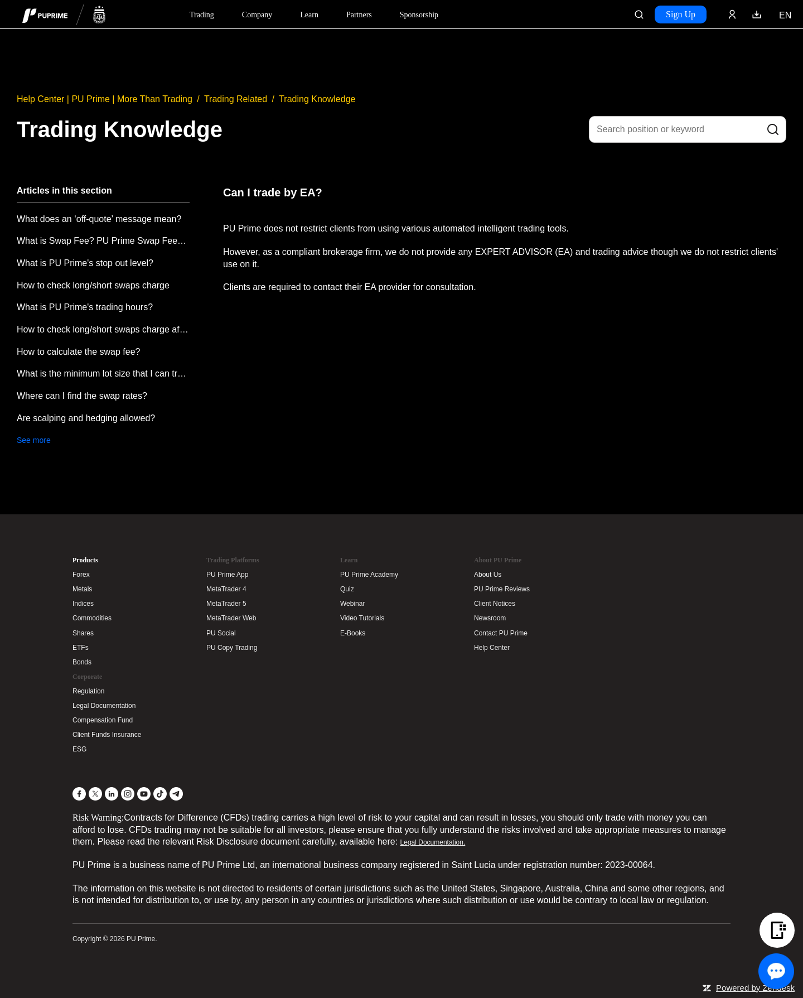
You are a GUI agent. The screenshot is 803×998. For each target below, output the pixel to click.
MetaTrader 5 (226, 604)
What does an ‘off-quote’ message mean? (99, 219)
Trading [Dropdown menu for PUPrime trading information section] (202, 15)
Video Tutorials (362, 618)
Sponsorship (419, 15)
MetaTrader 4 (226, 589)
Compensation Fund (102, 720)
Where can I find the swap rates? (82, 396)
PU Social (221, 633)
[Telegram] (176, 794)
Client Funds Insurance (106, 735)
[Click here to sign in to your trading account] (732, 14)
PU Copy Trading (231, 648)
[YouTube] (144, 794)
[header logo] (64, 14)
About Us (487, 574)
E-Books (352, 633)
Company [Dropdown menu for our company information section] (257, 15)
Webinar (352, 604)
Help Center (492, 648)
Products (85, 560)
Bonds (81, 662)
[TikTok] (160, 794)
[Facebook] (79, 794)
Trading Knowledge (317, 99)
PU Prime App (227, 574)
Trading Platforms (232, 560)
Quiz (347, 589)
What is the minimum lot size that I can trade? (103, 373)
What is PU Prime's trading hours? (85, 307)
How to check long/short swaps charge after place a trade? (103, 329)
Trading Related (235, 99)
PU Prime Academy (369, 574)
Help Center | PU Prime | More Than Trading (104, 99)
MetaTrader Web (231, 618)
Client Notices (494, 604)
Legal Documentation (104, 706)
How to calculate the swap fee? (78, 351)
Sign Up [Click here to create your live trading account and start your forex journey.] (680, 14)
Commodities (92, 618)
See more (34, 440)
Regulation (88, 691)
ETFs (80, 648)
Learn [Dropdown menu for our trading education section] (309, 15)
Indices (83, 604)
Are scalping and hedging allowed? (86, 418)
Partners (359, 15)
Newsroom (490, 618)
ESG (79, 749)
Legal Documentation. (433, 842)
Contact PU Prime (501, 633)
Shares (83, 633)
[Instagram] (127, 794)
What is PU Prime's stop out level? (85, 263)
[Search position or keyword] (687, 129)
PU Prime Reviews (502, 589)
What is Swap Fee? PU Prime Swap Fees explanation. (103, 240)
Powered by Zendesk (755, 987)
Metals (82, 589)
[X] (95, 794)
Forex (81, 574)
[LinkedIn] (111, 794)
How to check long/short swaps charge (93, 285)
